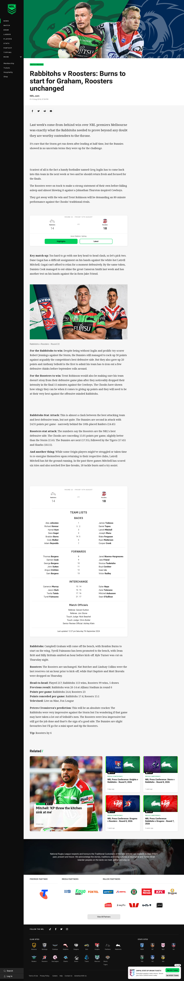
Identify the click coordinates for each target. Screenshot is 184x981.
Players (8, 39)
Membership (9, 63)
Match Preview (37, 64)
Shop (6, 76)
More (13, 57)
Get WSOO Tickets (172, 975)
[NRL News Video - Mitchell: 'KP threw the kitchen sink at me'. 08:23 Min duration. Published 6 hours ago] (66, 795)
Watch (7, 25)
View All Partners (103, 916)
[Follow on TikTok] (50, 929)
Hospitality (8, 72)
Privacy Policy (44, 976)
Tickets (7, 68)
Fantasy (8, 48)
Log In (8, 976)
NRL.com (34, 95)
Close (177, 965)
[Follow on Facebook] (56, 929)
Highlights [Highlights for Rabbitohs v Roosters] (61, 242)
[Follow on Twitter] (61, 929)
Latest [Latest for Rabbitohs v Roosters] (96, 242)
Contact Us (68, 976)
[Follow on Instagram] (67, 929)
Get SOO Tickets (172, 970)
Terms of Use (33, 976)
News (6, 21)
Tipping (8, 52)
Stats (7, 43)
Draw (6, 30)
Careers (55, 976)
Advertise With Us (80, 976)
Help (61, 976)
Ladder (7, 34)
